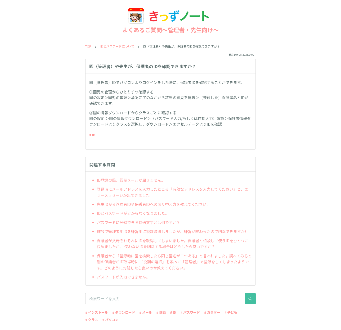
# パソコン (110, 319)
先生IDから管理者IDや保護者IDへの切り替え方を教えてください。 (153, 204)
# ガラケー (212, 312)
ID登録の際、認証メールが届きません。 (131, 180)
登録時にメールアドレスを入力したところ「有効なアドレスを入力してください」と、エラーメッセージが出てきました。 (172, 192)
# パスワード (190, 312)
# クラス (91, 319)
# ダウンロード (123, 312)
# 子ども (230, 312)
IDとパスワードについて (117, 46)
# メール (145, 312)
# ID (92, 134)
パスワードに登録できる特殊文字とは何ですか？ (138, 222)
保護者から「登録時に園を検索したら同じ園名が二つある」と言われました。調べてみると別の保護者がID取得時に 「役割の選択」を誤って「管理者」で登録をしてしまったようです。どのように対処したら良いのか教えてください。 (174, 262)
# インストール (96, 312)
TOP (88, 46)
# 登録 (161, 312)
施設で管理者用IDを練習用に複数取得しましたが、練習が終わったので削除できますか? (171, 231)
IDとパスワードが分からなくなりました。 (133, 213)
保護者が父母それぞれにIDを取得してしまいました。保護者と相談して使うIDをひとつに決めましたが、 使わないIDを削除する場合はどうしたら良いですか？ (172, 244)
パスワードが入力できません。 (123, 277)
